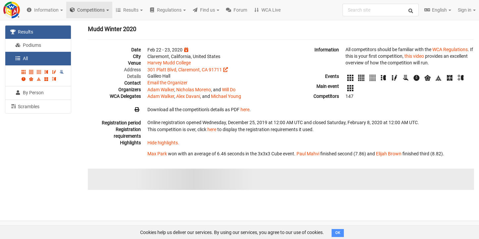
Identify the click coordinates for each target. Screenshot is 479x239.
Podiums (28, 45)
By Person (29, 92)
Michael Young (226, 96)
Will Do (229, 89)
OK (337, 233)
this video (414, 56)
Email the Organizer (167, 82)
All (21, 58)
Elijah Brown (388, 153)
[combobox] (381, 10)
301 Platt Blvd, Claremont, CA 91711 (184, 69)
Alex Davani (188, 96)
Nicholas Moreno (193, 89)
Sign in (467, 10)
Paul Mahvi (307, 153)
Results (21, 32)
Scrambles (24, 106)
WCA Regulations (450, 49)
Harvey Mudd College (169, 62)
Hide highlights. (163, 142)
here (244, 109)
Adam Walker (160, 89)
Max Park (157, 153)
